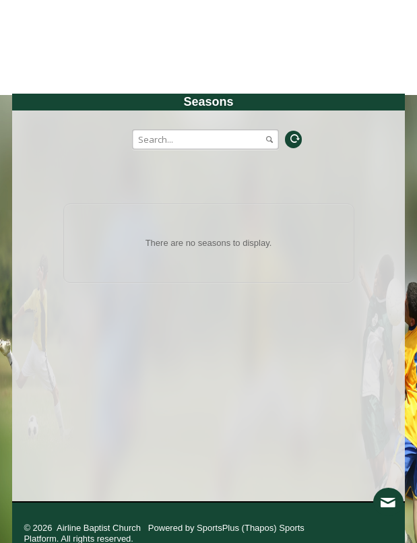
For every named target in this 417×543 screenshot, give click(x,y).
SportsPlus (218, 528)
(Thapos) (259, 528)
